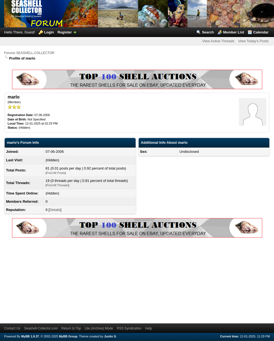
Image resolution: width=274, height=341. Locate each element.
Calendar (261, 32)
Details (55, 210)
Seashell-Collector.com (41, 328)
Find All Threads (57, 185)
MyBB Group (68, 336)
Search (208, 32)
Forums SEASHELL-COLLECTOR (29, 53)
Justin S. (110, 336)
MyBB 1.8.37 (30, 336)
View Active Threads (218, 41)
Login (49, 32)
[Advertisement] (80, 279)
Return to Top (71, 328)
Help (148, 328)
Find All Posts (56, 172)
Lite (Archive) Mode (99, 328)
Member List (233, 32)
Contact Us (12, 328)
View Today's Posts (253, 41)
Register (65, 32)
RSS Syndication (129, 328)
